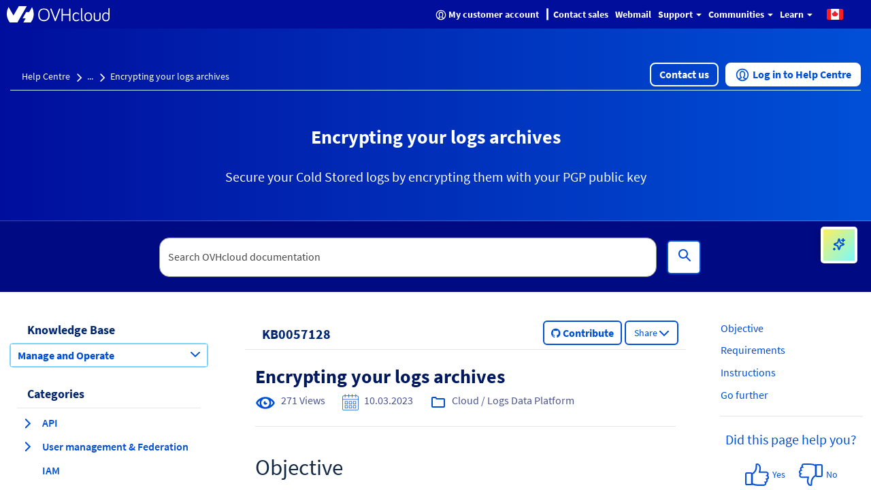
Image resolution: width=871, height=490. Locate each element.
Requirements (753, 350)
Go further (744, 395)
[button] (835, 13)
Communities (740, 14)
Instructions (748, 372)
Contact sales (580, 14)
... (90, 76)
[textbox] (408, 257)
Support (680, 14)
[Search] (684, 257)
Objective (742, 328)
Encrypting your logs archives (169, 76)
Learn (796, 14)
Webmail (633, 14)
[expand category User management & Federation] (27, 446)
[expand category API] (27, 423)
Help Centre (46, 76)
